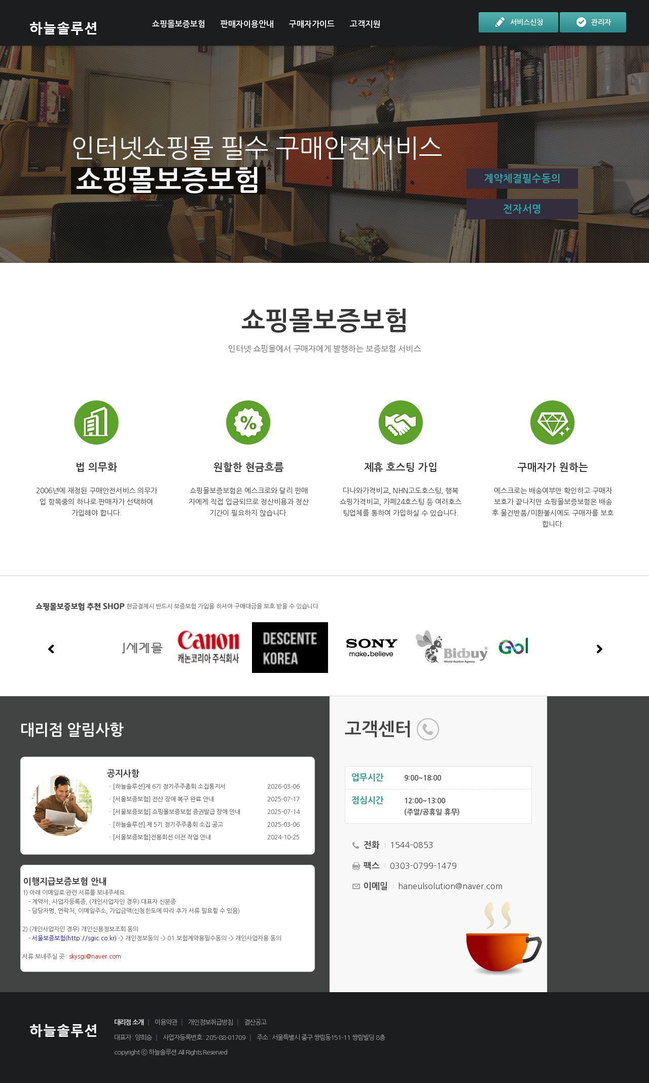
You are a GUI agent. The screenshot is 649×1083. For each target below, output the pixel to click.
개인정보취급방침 (210, 1022)
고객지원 (365, 24)
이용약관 (166, 1022)
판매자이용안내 (247, 24)
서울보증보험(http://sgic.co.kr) (74, 938)
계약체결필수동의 (522, 179)
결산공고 (255, 1022)
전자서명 (522, 209)
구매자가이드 (312, 24)
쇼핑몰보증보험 (178, 24)
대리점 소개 (128, 1022)
